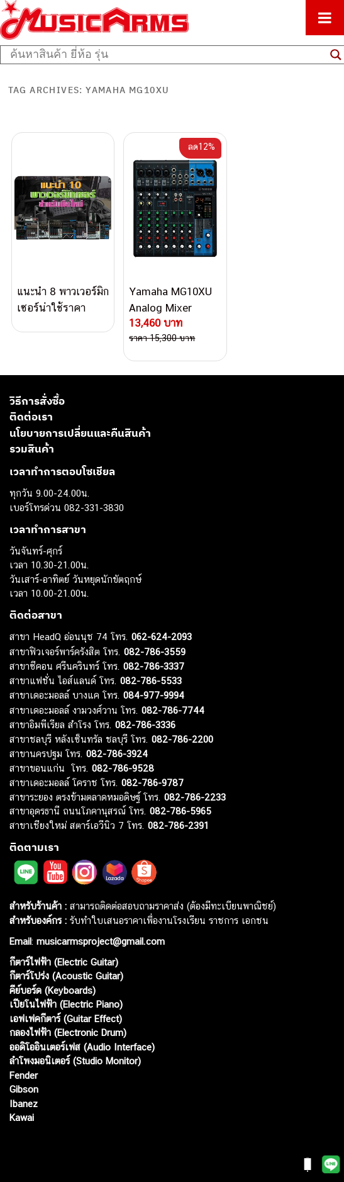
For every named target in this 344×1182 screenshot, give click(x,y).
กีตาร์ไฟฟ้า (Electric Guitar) (63, 962)
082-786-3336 (145, 724)
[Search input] (167, 55)
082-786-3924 (117, 753)
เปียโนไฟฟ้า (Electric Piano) (66, 1004)
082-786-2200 (182, 739)
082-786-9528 (123, 768)
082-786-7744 (172, 710)
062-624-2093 (161, 636)
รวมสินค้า (31, 449)
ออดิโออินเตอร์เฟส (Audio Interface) (82, 1047)
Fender (23, 1075)
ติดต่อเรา (31, 417)
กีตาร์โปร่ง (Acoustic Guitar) (66, 976)
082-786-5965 (180, 811)
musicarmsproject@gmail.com (99, 941)
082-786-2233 (195, 797)
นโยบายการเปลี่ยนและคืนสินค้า (80, 433)
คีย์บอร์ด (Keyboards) (52, 990)
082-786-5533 (151, 680)
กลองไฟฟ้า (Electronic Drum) (67, 1032)
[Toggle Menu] (325, 17)
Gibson (23, 1089)
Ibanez (23, 1103)
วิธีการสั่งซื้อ (37, 401)
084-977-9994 (153, 695)
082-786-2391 (178, 825)
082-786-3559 (155, 651)
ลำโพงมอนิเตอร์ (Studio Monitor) (75, 1060)
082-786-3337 (153, 666)
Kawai (21, 1117)
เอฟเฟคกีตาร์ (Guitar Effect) (65, 1018)
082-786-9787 (152, 782)
